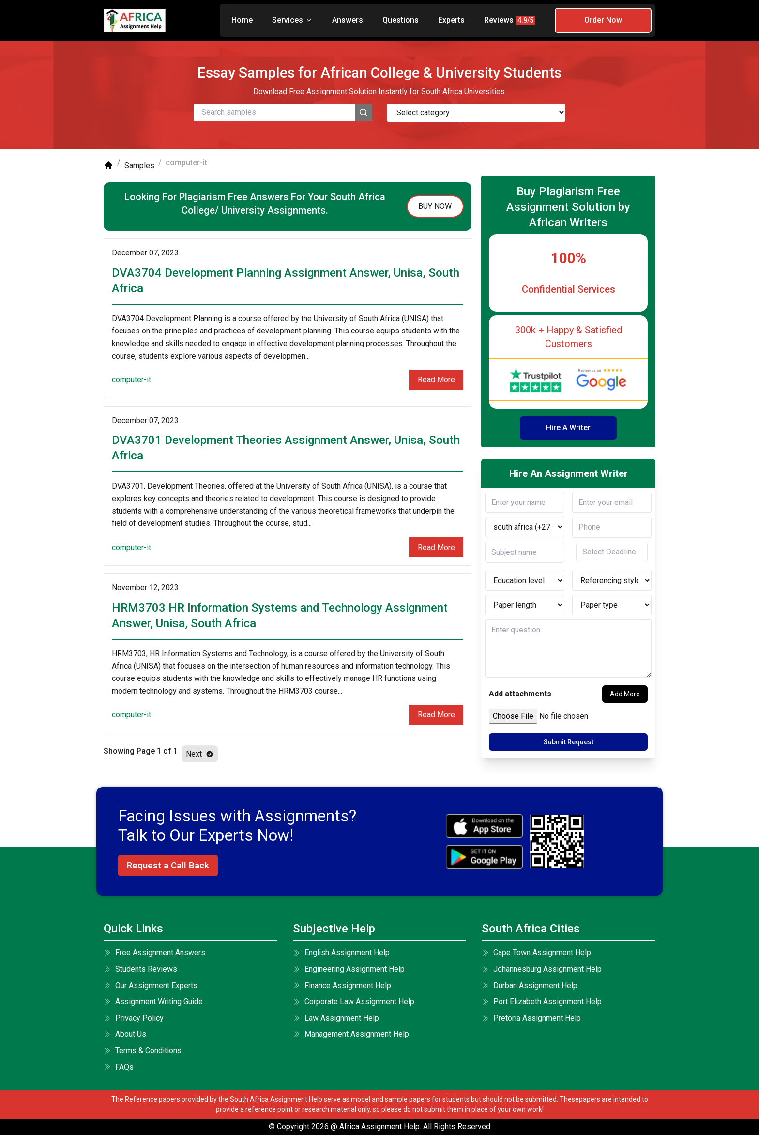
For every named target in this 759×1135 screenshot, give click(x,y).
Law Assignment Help (336, 1018)
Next (199, 753)
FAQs (119, 1067)
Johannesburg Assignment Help (542, 969)
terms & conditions (143, 1050)
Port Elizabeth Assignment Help (542, 1001)
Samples (139, 165)
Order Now (603, 20)
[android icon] (484, 857)
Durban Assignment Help (529, 985)
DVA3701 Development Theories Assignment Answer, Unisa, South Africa (286, 447)
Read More (436, 379)
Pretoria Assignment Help (531, 1018)
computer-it (131, 379)
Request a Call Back (168, 865)
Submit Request (568, 742)
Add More (625, 694)
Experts (451, 20)
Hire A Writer (568, 427)
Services (292, 20)
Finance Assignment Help (342, 985)
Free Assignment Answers (154, 952)
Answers (347, 20)
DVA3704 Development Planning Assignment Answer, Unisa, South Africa (285, 280)
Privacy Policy (134, 1018)
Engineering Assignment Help (349, 969)
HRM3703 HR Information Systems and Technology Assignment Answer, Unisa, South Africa (280, 615)
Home (242, 20)
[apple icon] (484, 826)
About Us (125, 1034)
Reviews (509, 20)
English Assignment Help (341, 952)
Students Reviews (140, 969)
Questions (400, 20)
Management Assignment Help (351, 1034)
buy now (435, 206)
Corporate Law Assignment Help (353, 1001)
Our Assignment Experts (150, 985)
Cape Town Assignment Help (536, 952)
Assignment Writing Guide (153, 1001)
